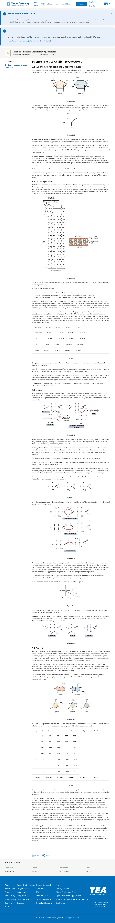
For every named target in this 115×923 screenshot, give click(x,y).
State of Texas (42, 896)
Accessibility (10, 896)
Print (37, 855)
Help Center (10, 888)
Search (81, 4)
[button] (107, 4)
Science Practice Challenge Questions (16, 66)
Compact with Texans (26, 885)
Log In (91, 2)
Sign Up (92, 6)
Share (48, 855)
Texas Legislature (43, 899)
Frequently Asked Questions (43, 887)
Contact (8, 892)
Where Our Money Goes (66, 892)
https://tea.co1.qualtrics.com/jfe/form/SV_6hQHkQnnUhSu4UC (29, 41)
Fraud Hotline (22, 892)
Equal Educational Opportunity (68, 896)
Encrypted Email (23, 888)
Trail (58, 885)
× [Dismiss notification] (111, 13)
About (7, 885)
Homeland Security (44, 903)
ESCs (38, 892)
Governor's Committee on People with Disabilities (72, 901)
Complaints (21, 896)
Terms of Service (9, 905)
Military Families (62, 888)
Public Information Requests (24, 901)
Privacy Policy (10, 899)
